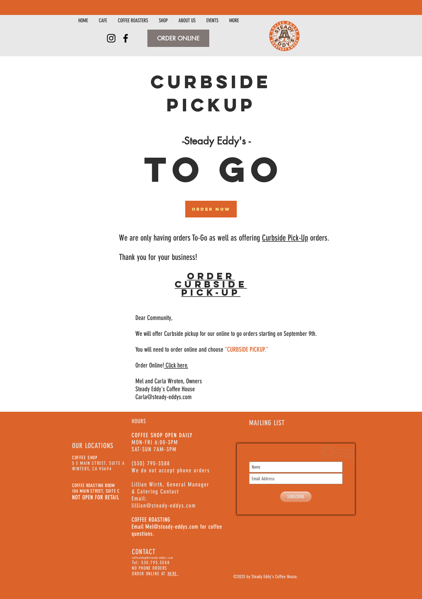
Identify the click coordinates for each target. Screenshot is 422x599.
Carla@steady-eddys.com (163, 397)
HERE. (173, 573)
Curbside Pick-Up (285, 238)
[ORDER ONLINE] (178, 38)
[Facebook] (125, 38)
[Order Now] (211, 209)
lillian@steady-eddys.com (164, 505)
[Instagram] (111, 38)
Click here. (176, 365)
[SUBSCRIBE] (296, 496)
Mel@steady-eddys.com (171, 526)
